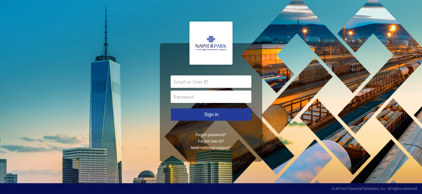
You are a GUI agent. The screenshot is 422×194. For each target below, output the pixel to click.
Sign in (211, 114)
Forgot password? (211, 135)
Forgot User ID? (211, 141)
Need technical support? (211, 148)
